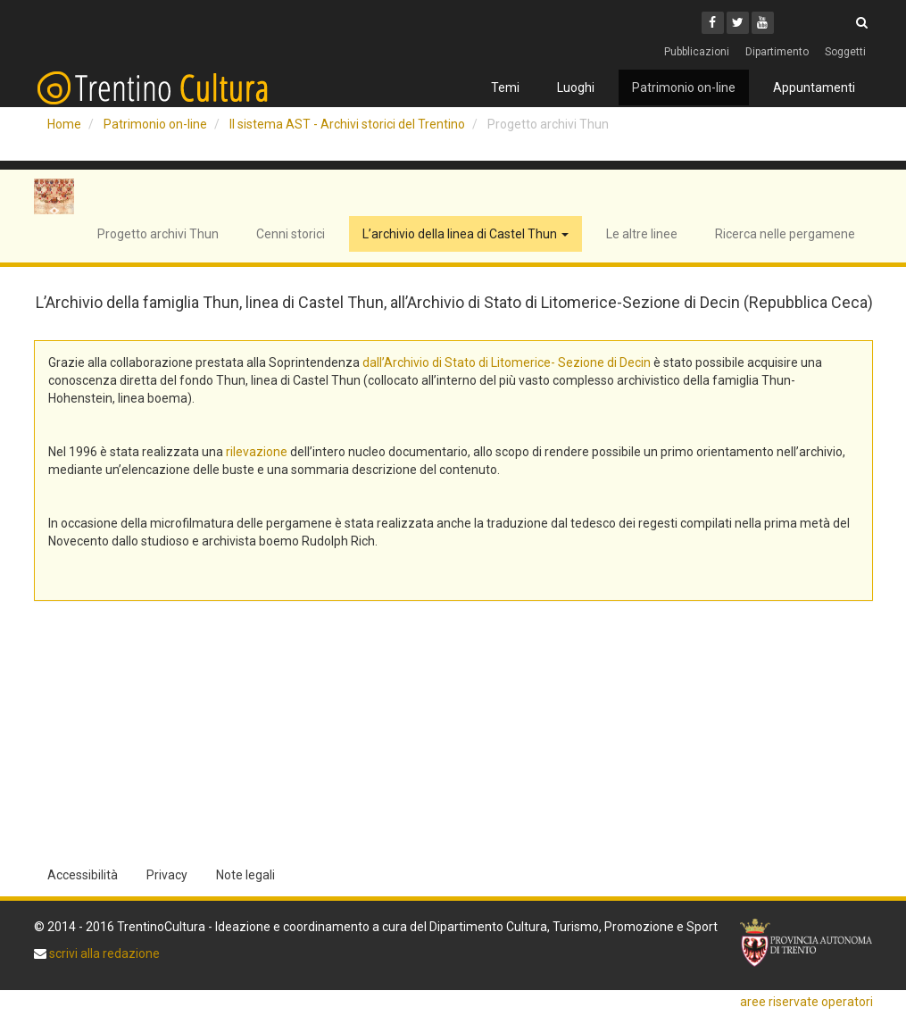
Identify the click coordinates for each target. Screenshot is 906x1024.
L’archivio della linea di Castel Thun (465, 234)
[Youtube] (763, 23)
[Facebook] (713, 23)
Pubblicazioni (696, 52)
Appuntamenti (814, 87)
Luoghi (575, 87)
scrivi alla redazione (103, 953)
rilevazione (256, 452)
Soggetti (845, 52)
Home (64, 124)
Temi (505, 87)
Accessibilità (82, 875)
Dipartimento (777, 52)
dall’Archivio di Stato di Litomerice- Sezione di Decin (506, 362)
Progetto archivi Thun (158, 234)
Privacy (166, 875)
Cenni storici (290, 234)
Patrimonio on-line (684, 87)
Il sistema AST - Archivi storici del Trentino (347, 124)
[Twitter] (738, 23)
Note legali (245, 875)
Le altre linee (641, 234)
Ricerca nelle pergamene (785, 234)
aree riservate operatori (806, 1002)
